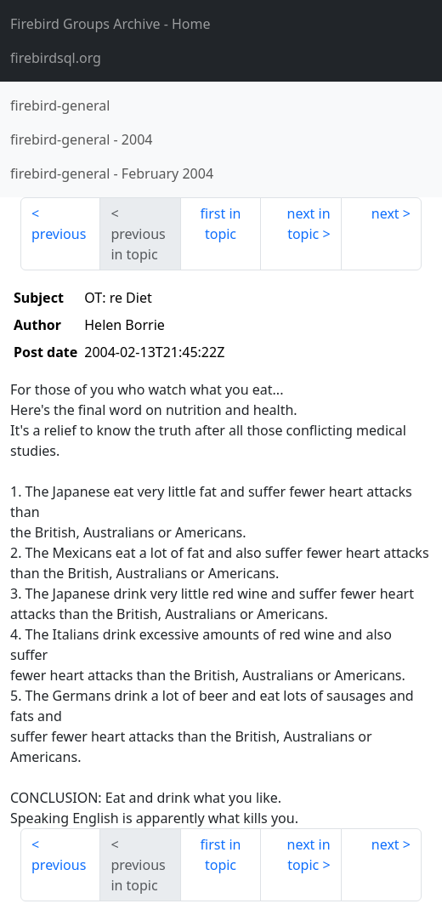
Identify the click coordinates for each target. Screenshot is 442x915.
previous (58, 233)
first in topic (221, 223)
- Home (110, 23)
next (385, 213)
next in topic (309, 223)
